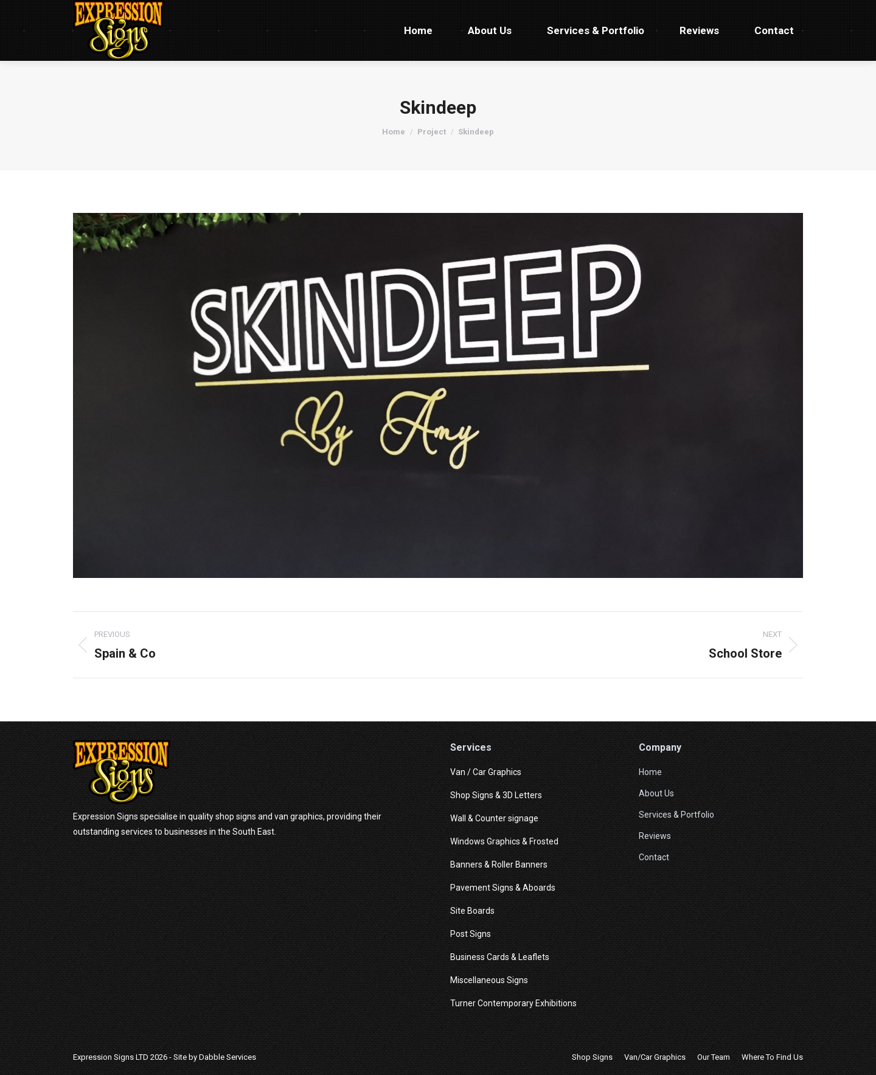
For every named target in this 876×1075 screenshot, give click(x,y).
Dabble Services (227, 1057)
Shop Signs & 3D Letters (496, 795)
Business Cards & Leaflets (499, 957)
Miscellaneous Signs (489, 980)
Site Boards (472, 911)
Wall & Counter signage (494, 818)
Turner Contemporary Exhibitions (513, 1003)
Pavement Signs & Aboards (502, 887)
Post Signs (470, 934)
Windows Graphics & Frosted (504, 841)
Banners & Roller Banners (499, 864)
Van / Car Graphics (485, 772)
